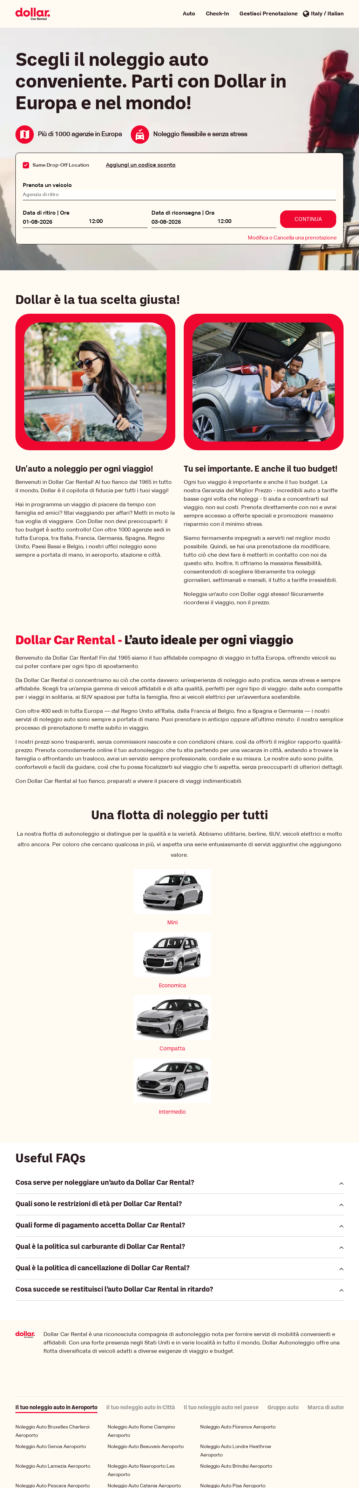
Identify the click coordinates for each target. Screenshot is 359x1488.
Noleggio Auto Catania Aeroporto (144, 1291)
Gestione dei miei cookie (129, 1475)
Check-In (217, 14)
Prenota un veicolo (47, 182)
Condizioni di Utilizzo (228, 1468)
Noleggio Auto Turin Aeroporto (48, 1403)
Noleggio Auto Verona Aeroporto (143, 1333)
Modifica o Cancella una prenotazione (292, 234)
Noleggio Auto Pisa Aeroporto (232, 1291)
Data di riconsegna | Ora (183, 210)
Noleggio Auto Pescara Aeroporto (52, 1291)
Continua (308, 216)
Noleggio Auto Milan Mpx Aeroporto (147, 1353)
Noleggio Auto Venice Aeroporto (50, 1353)
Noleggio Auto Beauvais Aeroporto (146, 1252)
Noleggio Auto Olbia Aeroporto (233, 1333)
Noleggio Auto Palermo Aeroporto (52, 1302)
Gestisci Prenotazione (268, 14)
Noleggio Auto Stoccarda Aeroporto (147, 1314)
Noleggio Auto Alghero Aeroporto (144, 1372)
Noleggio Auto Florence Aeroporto (238, 1232)
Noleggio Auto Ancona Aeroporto (236, 1372)
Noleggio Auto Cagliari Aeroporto (51, 1372)
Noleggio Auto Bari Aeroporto (47, 1314)
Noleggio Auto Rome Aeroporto (234, 1423)
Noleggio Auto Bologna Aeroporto (145, 1302)
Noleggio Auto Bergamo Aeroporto (238, 1302)
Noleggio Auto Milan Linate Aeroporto (241, 1384)
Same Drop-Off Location (61, 165)
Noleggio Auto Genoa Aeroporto (50, 1252)
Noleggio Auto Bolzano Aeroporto (237, 1403)
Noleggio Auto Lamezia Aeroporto (52, 1272)
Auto (189, 14)
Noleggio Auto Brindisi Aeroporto (236, 1272)
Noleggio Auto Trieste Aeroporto (143, 1384)
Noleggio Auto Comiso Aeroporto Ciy (148, 1423)
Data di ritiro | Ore (46, 210)
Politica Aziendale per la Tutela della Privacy (150, 1468)
